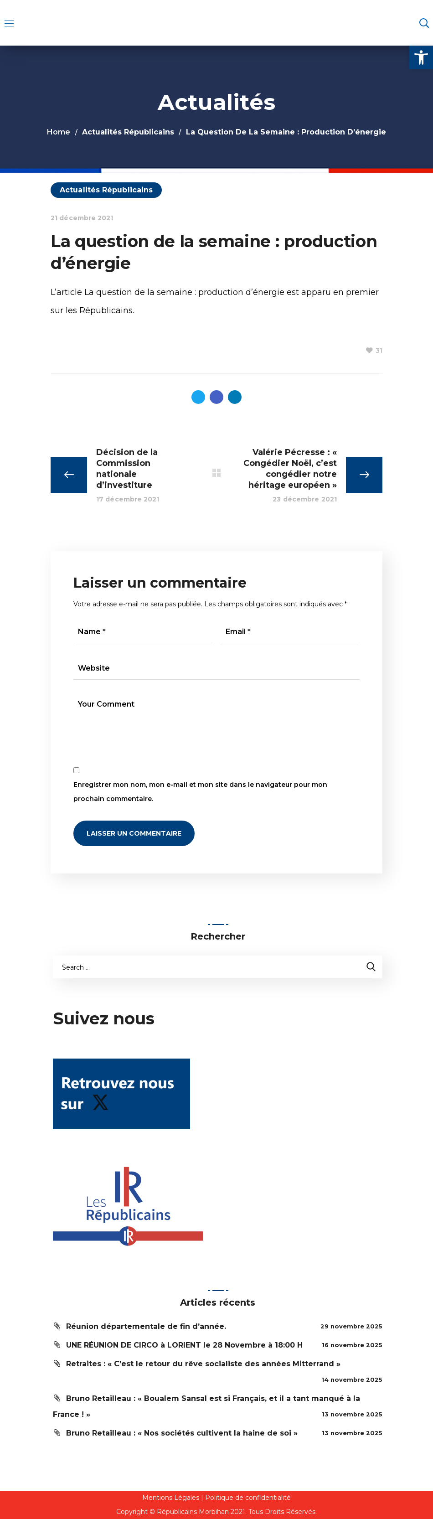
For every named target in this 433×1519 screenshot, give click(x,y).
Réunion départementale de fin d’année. (146, 1326)
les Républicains (99, 310)
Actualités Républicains (128, 132)
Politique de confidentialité (248, 1497)
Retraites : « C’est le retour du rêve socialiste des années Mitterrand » (203, 1363)
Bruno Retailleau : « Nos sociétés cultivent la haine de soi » (182, 1433)
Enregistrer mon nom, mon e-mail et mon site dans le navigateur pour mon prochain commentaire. (200, 791)
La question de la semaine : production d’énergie (184, 292)
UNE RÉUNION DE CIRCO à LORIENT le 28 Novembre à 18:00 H (184, 1345)
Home (58, 132)
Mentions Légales (170, 1497)
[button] (421, 57)
